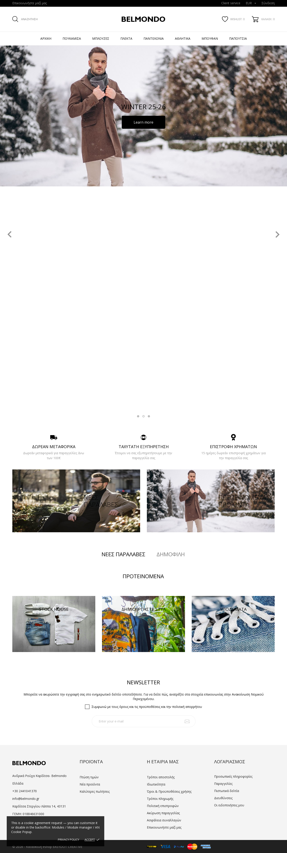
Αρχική (45, 38)
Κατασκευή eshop (39, 846)
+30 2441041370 (24, 791)
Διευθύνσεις (223, 798)
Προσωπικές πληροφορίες (233, 776)
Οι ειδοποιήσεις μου (229, 805)
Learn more (143, 122)
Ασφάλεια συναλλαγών (164, 820)
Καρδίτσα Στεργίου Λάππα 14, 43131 (39, 806)
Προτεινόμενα (143, 576)
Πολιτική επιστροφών (163, 806)
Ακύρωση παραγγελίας (163, 813)
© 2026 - (19, 846)
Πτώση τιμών (89, 777)
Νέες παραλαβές (123, 554)
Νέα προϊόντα (90, 784)
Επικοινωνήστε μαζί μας (29, 3)
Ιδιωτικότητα (156, 784)
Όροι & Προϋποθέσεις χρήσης (169, 791)
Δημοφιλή (171, 554)
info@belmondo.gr (25, 798)
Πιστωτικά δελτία (226, 791)
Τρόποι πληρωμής (160, 798)
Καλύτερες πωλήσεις (95, 791)
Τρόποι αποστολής (161, 777)
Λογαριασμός (229, 762)
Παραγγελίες (223, 783)
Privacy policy (68, 840)
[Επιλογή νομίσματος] (251, 3)
